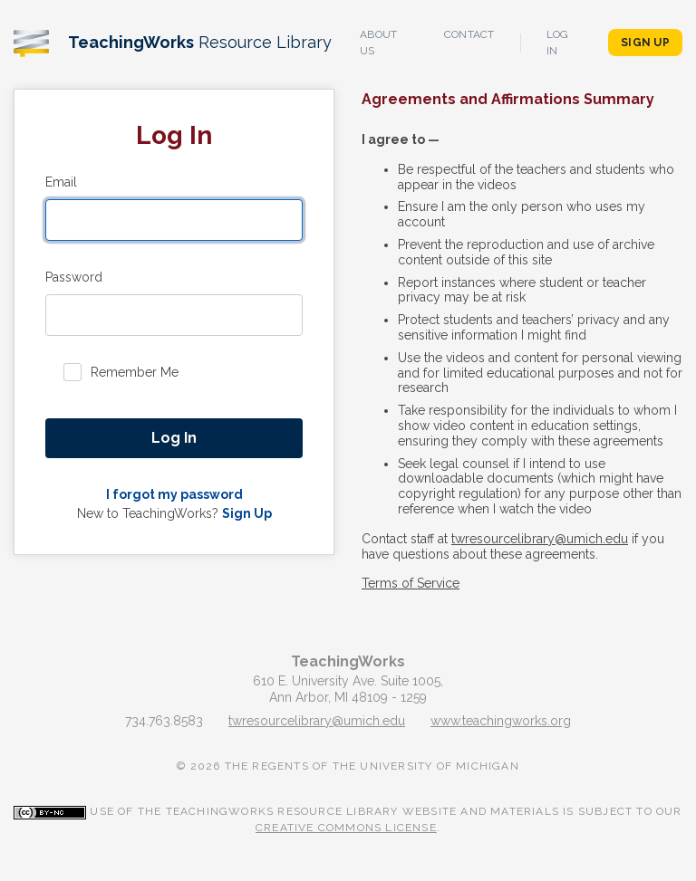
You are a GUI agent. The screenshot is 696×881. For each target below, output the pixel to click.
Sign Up (645, 42)
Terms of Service (410, 583)
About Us (379, 42)
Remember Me (135, 372)
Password (73, 277)
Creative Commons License (346, 827)
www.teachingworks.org (500, 720)
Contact (469, 34)
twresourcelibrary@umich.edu (539, 538)
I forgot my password (174, 494)
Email (61, 182)
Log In (557, 42)
